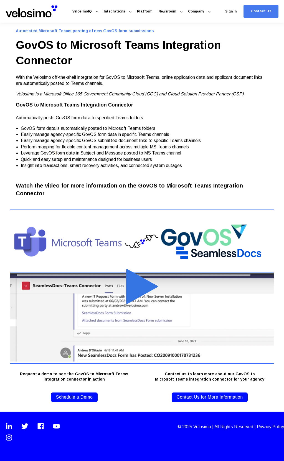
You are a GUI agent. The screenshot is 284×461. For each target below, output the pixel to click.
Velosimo (202, 426)
